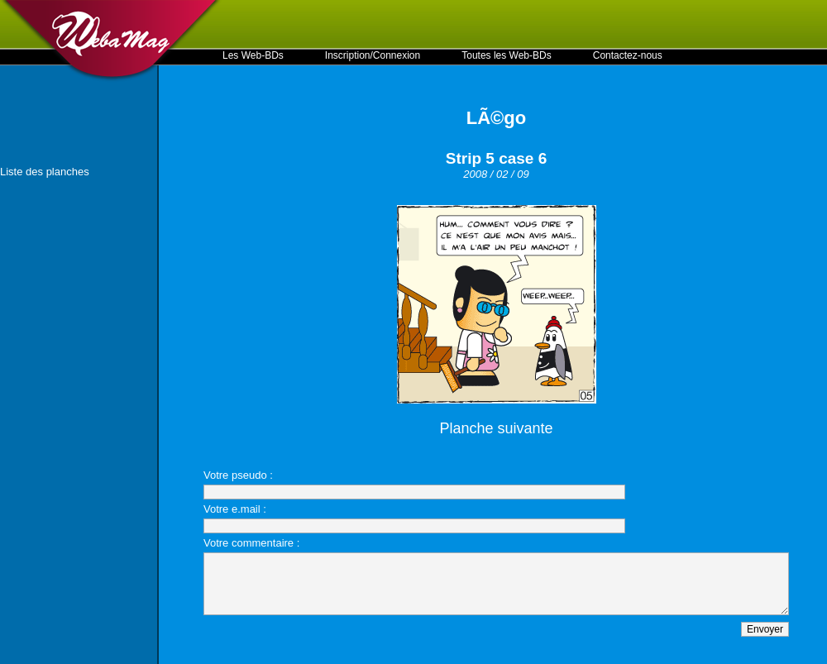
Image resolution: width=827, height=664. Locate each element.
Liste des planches (44, 171)
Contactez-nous (627, 55)
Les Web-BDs (253, 55)
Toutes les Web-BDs (506, 55)
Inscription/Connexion (372, 55)
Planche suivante (495, 428)
